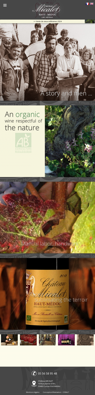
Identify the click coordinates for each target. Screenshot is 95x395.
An (23, 121)
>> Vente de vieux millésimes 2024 (48, 21)
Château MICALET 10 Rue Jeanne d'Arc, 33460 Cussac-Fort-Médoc (49, 384)
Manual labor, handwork (50, 243)
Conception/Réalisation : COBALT (56, 392)
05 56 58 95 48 (47, 373)
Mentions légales (32, 392)
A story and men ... (66, 93)
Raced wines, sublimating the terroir (58, 297)
